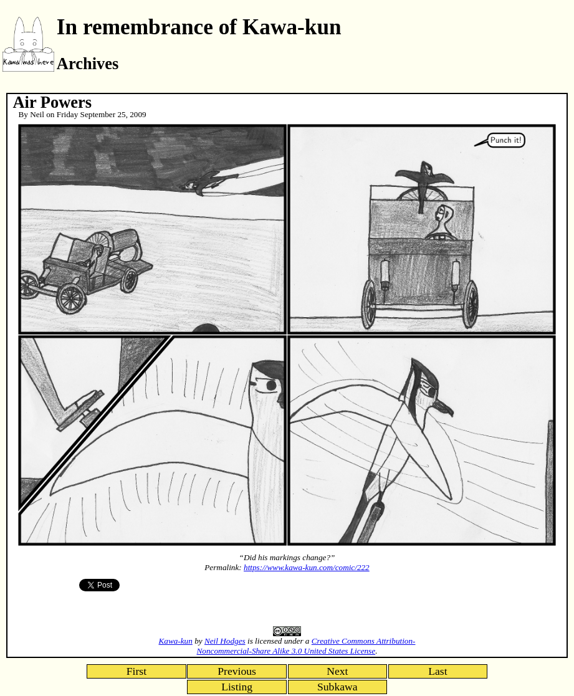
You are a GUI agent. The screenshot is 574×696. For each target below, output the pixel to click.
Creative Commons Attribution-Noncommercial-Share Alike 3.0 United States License (306, 645)
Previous (237, 671)
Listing (236, 686)
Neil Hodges (225, 641)
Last (437, 671)
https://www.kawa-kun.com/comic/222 (307, 567)
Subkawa (337, 686)
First (136, 671)
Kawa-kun (176, 641)
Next (337, 671)
